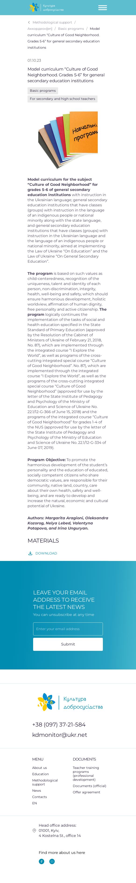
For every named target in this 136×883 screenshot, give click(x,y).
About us (39, 768)
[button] (50, 774)
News (36, 790)
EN (37, 803)
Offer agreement (86, 792)
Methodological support (50, 782)
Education (43, 774)
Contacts (39, 797)
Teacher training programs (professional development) (86, 774)
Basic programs (43, 90)
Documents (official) (89, 786)
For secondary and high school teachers (62, 99)
